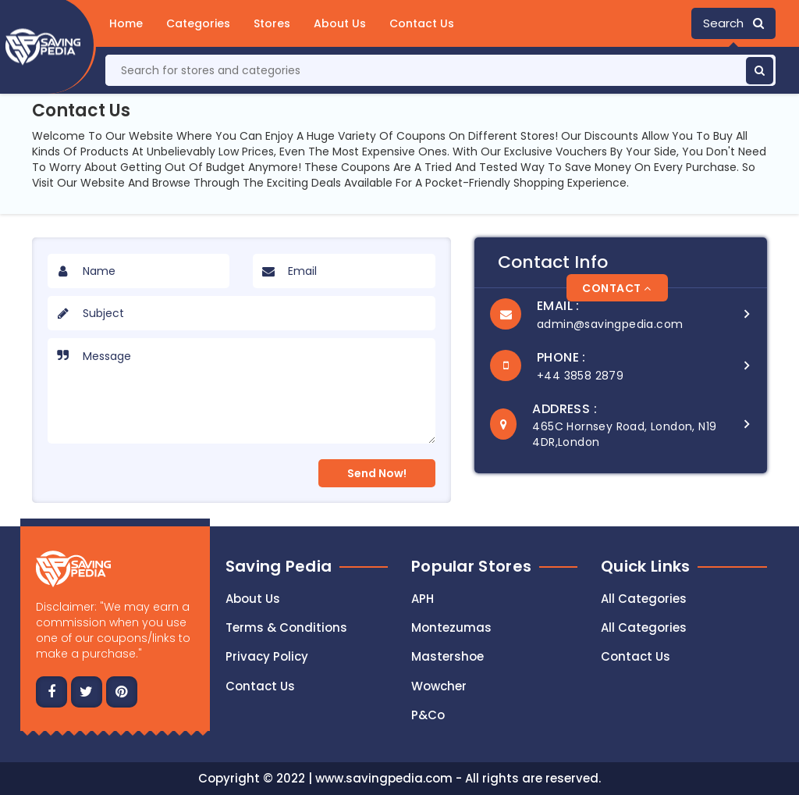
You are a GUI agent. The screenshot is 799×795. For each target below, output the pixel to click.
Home (126, 23)
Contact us (260, 686)
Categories (198, 23)
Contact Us (421, 23)
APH (422, 598)
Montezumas (451, 627)
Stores (272, 23)
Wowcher (439, 686)
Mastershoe (447, 656)
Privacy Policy (266, 656)
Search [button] (733, 23)
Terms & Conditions (286, 627)
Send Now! (377, 473)
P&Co (428, 715)
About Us (340, 23)
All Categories (644, 598)
